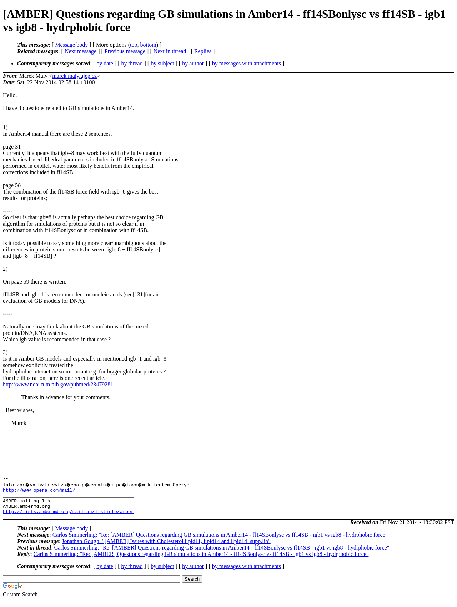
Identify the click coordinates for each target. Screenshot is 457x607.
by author (193, 63)
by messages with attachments (246, 63)
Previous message (125, 51)
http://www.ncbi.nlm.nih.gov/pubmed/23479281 (58, 384)
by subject (162, 63)
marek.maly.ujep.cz (74, 76)
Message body (71, 45)
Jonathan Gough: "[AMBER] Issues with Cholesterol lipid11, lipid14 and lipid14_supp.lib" (166, 548)
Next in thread (170, 51)
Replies (202, 51)
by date (104, 63)
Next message (80, 51)
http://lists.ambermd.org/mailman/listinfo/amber (68, 518)
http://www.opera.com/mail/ (39, 492)
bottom (148, 45)
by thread (132, 63)
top (133, 45)
